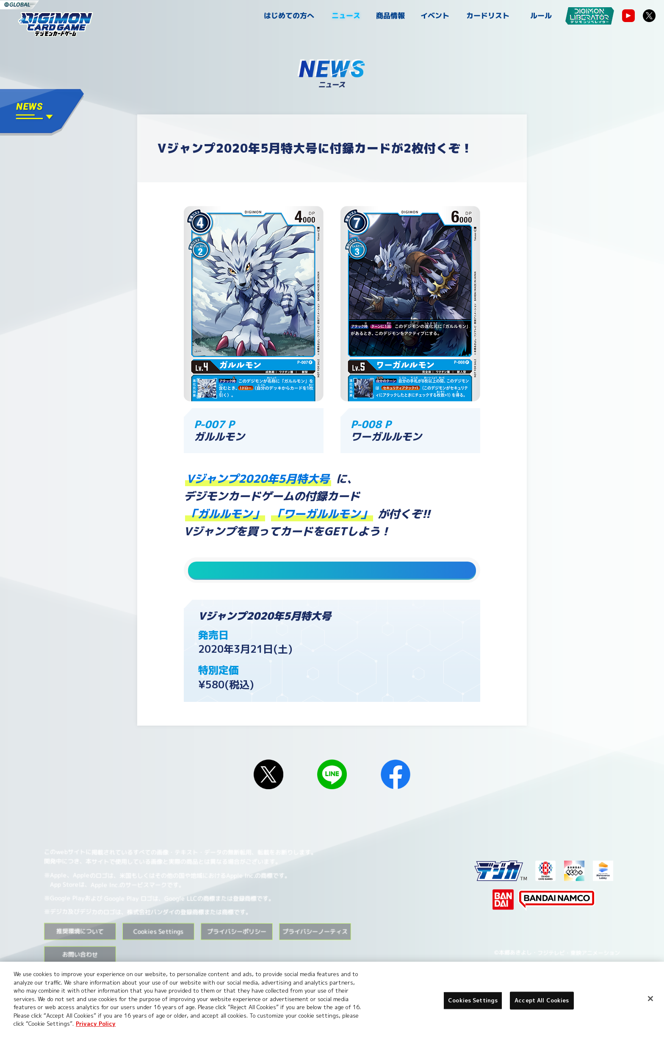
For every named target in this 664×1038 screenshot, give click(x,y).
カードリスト (487, 15)
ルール (541, 15)
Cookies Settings (158, 947)
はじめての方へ (289, 15)
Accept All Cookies (542, 1000)
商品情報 (390, 15)
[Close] (650, 998)
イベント (435, 15)
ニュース (346, 15)
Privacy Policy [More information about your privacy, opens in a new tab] (96, 1023)
